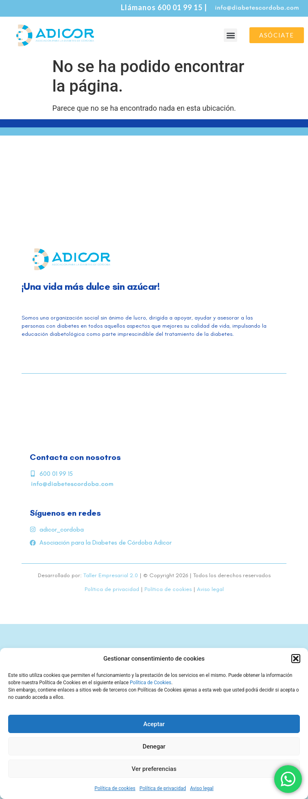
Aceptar (154, 724)
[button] (296, 659)
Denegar (153, 746)
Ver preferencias (153, 769)
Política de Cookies (150, 682)
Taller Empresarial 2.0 (110, 575)
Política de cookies (114, 788)
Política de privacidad (163, 788)
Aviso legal (202, 788)
